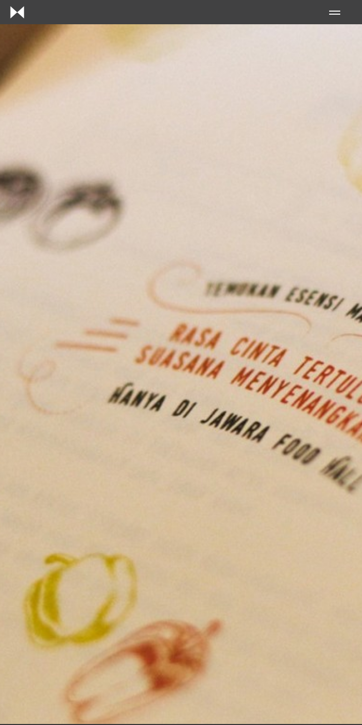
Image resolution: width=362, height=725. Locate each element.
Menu (334, 12)
